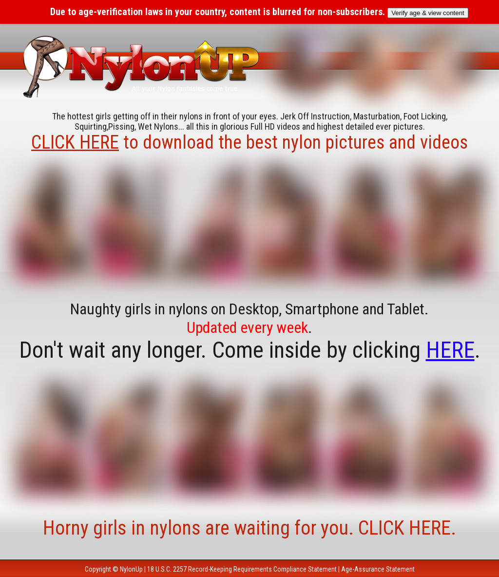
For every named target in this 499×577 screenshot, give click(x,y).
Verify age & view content (427, 13)
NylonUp (131, 569)
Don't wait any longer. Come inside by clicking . (249, 350)
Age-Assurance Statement (378, 569)
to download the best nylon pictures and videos (249, 142)
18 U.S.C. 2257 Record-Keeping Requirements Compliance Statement (242, 569)
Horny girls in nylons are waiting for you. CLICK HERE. (249, 528)
